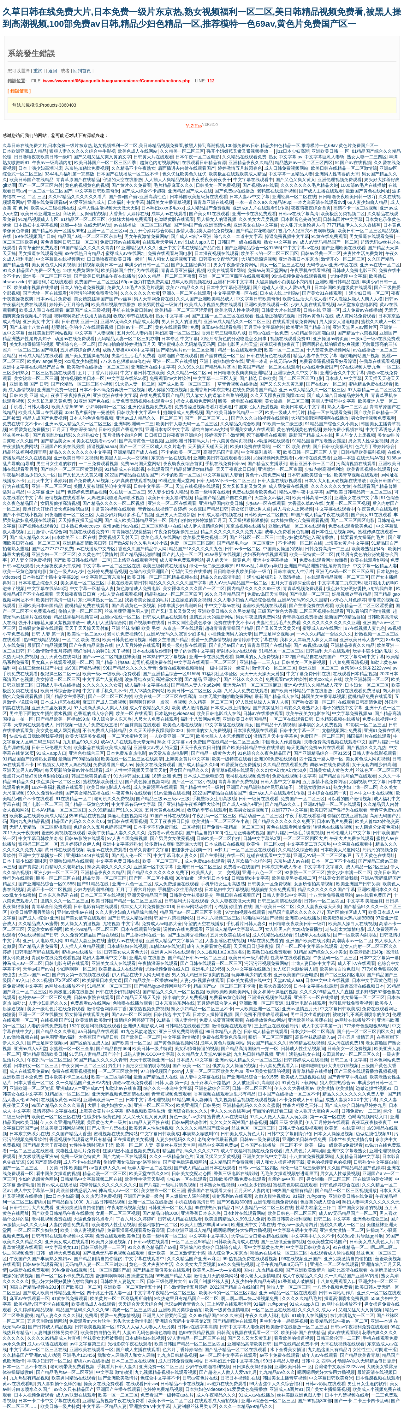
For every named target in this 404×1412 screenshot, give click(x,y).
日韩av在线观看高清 (43, 1264)
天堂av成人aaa (288, 980)
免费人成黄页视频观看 (221, 1020)
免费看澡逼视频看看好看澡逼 (328, 361)
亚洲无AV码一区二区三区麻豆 (345, 571)
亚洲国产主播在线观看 (118, 1389)
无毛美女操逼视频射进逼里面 (289, 1173)
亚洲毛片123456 (208, 969)
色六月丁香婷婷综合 (375, 446)
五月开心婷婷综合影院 (151, 230)
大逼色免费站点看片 (93, 1218)
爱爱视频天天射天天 (118, 537)
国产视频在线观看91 (38, 526)
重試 (37, 70)
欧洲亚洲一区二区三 (318, 668)
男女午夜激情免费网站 (146, 236)
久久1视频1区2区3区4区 (221, 951)
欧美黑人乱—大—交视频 (124, 457)
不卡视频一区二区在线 (300, 543)
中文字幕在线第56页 (127, 378)
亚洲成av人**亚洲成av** (79, 1088)
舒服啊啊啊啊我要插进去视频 (124, 1275)
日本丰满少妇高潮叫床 (40, 168)
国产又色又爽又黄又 (295, 179)
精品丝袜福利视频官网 (25, 452)
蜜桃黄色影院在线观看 (295, 1184)
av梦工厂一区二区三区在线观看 (244, 849)
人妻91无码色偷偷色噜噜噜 (149, 1332)
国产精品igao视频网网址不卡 (162, 986)
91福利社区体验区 (220, 673)
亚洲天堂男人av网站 (23, 770)
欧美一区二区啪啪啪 (111, 1076)
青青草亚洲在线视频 (213, 202)
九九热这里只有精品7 (329, 1349)
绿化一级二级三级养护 (211, 565)
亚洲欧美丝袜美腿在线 (310, 1020)
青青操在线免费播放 (302, 616)
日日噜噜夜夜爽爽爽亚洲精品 (242, 372)
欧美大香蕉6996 (67, 406)
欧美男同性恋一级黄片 (160, 304)
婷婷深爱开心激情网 (224, 435)
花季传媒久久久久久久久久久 (108, 1184)
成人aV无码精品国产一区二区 (329, 242)
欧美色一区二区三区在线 (56, 1116)
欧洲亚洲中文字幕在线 (253, 1224)
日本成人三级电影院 (203, 775)
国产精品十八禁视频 (357, 332)
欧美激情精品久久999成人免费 (235, 1218)
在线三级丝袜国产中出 (40, 668)
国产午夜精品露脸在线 (91, 645)
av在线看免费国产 (320, 366)
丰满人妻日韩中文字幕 (313, 963)
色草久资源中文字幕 (149, 849)
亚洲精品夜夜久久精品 (251, 162)
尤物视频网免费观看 (273, 457)
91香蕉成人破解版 (296, 1281)
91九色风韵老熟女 (139, 1031)
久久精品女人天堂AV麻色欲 (204, 1054)
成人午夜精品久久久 (149, 707)
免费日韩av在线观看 (120, 242)
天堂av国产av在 (38, 969)
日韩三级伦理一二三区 (103, 1247)
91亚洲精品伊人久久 (136, 247)
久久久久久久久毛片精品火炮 (309, 185)
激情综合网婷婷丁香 (107, 1008)
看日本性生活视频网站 (333, 531)
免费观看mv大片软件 (170, 378)
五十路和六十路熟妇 (210, 1082)
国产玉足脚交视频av (274, 633)
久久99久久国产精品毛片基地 (207, 366)
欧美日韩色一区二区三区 (292, 1213)
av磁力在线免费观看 (227, 1383)
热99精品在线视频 (87, 815)
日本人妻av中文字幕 (249, 196)
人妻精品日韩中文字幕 (358, 1156)
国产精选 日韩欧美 (258, 378)
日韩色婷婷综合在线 (339, 1184)
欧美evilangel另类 (44, 361)
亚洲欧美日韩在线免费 (304, 1139)
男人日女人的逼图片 (181, 321)
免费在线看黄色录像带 (224, 1037)
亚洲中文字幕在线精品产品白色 (190, 247)
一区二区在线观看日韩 (291, 719)
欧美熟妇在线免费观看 (269, 951)
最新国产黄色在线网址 (368, 190)
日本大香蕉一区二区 (34, 1082)
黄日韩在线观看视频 (127, 821)
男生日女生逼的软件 (56, 463)
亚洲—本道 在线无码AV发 (85, 224)
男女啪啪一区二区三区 (328, 1179)
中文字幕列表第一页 (261, 452)
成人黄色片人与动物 (305, 1150)
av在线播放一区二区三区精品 (142, 224)
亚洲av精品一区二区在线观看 (297, 526)
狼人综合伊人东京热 (112, 719)
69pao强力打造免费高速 (145, 281)
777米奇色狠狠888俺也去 (125, 361)
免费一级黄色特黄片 (80, 1156)
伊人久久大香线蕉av (294, 1088)
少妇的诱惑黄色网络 (38, 1179)
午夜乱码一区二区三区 (214, 815)
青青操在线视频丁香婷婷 (162, 508)
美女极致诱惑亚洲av (38, 1156)
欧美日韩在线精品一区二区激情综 (344, 168)
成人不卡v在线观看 (356, 963)
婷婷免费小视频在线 (343, 429)
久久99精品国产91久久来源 (115, 809)
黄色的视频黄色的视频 (87, 185)
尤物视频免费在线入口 (167, 969)
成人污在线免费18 (345, 1042)
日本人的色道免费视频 (82, 287)
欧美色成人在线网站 (137, 151)
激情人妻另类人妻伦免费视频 (205, 230)
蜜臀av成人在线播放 (57, 1184)
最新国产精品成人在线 (311, 435)
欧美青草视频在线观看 (369, 469)
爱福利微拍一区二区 (158, 1224)
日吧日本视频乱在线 (240, 1377)
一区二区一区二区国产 (50, 190)
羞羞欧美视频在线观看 (264, 605)
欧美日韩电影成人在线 (219, 713)
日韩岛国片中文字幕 (343, 219)
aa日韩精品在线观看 (98, 1031)
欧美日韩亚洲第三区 (40, 213)
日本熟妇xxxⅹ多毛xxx (162, 207)
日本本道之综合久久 (38, 582)
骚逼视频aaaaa (102, 446)
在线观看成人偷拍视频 (332, 1252)
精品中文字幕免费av (218, 1145)
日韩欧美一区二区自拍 (266, 514)
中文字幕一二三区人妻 (215, 378)
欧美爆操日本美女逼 (102, 980)
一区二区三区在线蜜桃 (31, 1150)
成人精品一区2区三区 (367, 866)
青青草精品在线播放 (312, 1071)
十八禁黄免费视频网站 (328, 349)
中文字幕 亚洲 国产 (46, 491)
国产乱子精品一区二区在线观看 (236, 1349)
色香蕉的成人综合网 (93, 713)
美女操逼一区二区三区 (82, 582)
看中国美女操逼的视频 (268, 1071)
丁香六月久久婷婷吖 (136, 1218)
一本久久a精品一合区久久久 (324, 633)
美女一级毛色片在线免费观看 (56, 1008)
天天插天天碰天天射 (208, 446)
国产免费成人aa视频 (89, 480)
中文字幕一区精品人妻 (291, 173)
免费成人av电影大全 (162, 923)
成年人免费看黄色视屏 (287, 531)
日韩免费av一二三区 (361, 1111)
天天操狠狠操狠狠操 (248, 520)
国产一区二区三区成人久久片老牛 (152, 446)
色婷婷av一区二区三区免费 (45, 997)
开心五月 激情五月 (355, 1037)
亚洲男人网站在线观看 (173, 951)
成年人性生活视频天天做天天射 (108, 207)
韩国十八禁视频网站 (174, 917)
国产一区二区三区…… (207, 418)
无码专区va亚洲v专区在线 (332, 264)
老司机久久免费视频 (114, 798)
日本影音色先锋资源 (301, 219)
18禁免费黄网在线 (81, 270)
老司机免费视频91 (125, 633)
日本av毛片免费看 (54, 298)
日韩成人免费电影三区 (354, 270)
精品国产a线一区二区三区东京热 (90, 236)
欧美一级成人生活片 (285, 412)
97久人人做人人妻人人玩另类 (279, 1116)
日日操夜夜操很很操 (252, 1366)
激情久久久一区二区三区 (64, 900)
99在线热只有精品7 (84, 253)
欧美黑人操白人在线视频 (352, 923)
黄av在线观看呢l (344, 1332)
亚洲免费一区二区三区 (161, 1366)
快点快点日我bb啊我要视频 (36, 736)
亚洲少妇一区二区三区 (54, 554)
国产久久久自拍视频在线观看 (259, 418)
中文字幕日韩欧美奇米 (97, 190)
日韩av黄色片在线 (316, 315)
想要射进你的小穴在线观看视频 (83, 327)
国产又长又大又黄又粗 (281, 384)
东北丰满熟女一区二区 (100, 599)
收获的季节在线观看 (133, 315)
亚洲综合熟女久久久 (188, 1111)
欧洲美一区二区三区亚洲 (47, 276)
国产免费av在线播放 (235, 190)
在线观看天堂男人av (162, 242)
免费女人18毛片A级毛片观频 (135, 287)
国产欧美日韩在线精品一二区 (234, 412)
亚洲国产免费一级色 (57, 389)
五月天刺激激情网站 (47, 1321)
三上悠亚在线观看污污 (135, 560)
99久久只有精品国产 (225, 594)
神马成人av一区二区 (23, 963)
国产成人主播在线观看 (321, 190)
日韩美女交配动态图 (219, 259)
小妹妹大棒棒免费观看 (130, 219)
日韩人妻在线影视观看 (280, 480)
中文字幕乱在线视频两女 (60, 259)
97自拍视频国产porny (161, 1071)
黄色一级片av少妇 (67, 571)
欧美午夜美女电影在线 (308, 713)
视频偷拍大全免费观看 (273, 889)
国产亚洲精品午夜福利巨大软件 (189, 804)
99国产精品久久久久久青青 (87, 247)
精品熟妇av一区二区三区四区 (304, 162)
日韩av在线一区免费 (268, 332)
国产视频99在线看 (260, 185)
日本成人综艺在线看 (60, 702)
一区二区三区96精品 (191, 1241)
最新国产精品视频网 (47, 645)
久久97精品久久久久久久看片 (77, 196)
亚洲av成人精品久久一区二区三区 (237, 321)
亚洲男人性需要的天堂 (337, 173)
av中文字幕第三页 (87, 1343)
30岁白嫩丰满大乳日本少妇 (202, 878)
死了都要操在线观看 (266, 435)
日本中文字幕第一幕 (379, 957)
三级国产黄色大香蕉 (277, 611)
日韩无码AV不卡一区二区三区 (226, 480)
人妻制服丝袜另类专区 (56, 1332)
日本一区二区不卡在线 (334, 861)
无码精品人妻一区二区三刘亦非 (128, 338)
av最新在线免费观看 (29, 1270)
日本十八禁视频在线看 (347, 1394)
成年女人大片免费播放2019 (147, 906)
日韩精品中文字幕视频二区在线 (91, 1179)
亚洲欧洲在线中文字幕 (153, 366)
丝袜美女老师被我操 (338, 878)
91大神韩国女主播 (131, 775)
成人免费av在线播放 (362, 310)
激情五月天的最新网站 (211, 616)
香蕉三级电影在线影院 (236, 1173)
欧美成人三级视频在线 (53, 207)
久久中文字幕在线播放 (248, 969)
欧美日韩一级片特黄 (248, 957)
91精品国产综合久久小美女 (332, 423)
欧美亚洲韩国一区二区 (367, 679)
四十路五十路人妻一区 (321, 758)
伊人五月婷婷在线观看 (138, 645)
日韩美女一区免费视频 (218, 185)
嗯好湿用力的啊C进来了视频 (102, 650)
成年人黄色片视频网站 (222, 1042)
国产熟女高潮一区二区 (313, 702)
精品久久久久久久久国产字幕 (177, 582)
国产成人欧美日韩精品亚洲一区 (135, 520)
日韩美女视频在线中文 (249, 980)
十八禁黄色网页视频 (232, 440)
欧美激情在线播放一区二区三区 (98, 366)
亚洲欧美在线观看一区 (266, 304)
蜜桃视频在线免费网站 (116, 1133)
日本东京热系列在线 (58, 895)
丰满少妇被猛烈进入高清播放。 (307, 537)
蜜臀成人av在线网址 (125, 253)
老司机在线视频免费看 (248, 775)
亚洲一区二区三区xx (107, 230)
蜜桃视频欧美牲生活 (103, 781)
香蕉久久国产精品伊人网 (142, 548)
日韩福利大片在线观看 (328, 650)
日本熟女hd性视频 (217, 1184)
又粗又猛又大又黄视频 (218, 1156)
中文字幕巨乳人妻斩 (324, 156)
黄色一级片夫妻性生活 (151, 1264)
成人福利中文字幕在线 (147, 685)
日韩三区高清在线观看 (280, 900)
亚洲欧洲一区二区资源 (280, 469)
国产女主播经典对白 (191, 264)
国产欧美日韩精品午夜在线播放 (105, 276)
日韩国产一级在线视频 (239, 242)
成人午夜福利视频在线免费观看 (251, 1150)
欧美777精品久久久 (185, 287)
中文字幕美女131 (62, 1247)
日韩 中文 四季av (318, 1360)
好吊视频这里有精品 (351, 594)
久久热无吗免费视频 (101, 1196)
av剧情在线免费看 (313, 457)
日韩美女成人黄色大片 (331, 770)
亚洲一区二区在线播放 (175, 361)
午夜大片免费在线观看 (352, 838)
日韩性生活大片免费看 (31, 1207)
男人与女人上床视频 (355, 435)
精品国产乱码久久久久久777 (296, 912)
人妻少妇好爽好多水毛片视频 (124, 514)
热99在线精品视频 (42, 639)
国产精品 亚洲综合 (202, 679)
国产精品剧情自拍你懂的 (98, 1258)
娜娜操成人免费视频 (183, 412)
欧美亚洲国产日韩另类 (358, 883)
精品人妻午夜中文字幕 (315, 355)
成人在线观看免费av (29, 1071)
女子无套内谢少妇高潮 (374, 764)
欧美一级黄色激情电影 (25, 571)
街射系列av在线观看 (237, 650)
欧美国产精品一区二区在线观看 (269, 366)
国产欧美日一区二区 (274, 906)
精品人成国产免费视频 (45, 418)
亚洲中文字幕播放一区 (275, 560)
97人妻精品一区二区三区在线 (264, 1207)
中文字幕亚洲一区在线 (235, 293)
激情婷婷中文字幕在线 (255, 639)
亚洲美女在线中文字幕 (256, 224)
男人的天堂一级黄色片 (228, 560)
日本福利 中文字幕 (126, 202)
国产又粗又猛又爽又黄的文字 (102, 156)
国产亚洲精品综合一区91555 (252, 247)
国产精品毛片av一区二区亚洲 (185, 349)
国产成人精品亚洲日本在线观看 (205, 1167)
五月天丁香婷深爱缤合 (293, 582)
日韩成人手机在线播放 (58, 685)
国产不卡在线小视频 (22, 514)
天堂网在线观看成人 (34, 724)
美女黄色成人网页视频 (54, 264)
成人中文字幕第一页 (322, 1025)
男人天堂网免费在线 (154, 298)
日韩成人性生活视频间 (303, 1048)
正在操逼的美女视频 (191, 599)
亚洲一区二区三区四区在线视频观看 (234, 276)
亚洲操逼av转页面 (330, 338)
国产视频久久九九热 (366, 747)
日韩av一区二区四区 (324, 900)
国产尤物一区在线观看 (45, 293)
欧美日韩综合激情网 (60, 690)
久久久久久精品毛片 (302, 1298)
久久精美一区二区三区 (182, 151)
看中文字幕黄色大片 (263, 1247)
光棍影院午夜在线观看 (130, 1343)
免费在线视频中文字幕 (294, 775)
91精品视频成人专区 (38, 219)
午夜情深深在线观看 (158, 963)
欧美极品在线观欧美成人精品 (237, 173)
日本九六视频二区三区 (218, 917)
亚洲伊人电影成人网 (42, 940)
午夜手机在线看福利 (310, 270)
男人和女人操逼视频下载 (172, 259)
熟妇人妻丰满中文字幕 (104, 957)
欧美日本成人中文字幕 (303, 406)
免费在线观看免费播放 (358, 690)
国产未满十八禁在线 (29, 327)
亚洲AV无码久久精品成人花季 (129, 321)
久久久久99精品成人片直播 (326, 991)
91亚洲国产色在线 (92, 401)
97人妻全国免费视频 (30, 560)
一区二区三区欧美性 (118, 1071)
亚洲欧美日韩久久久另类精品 (226, 611)
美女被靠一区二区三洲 (36, 378)
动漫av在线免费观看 (75, 338)
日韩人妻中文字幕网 (280, 781)
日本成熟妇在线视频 (224, 844)
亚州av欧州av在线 (121, 526)
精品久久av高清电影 (220, 577)
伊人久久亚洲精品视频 (62, 1122)
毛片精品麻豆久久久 (173, 185)
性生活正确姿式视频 (275, 315)
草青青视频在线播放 (237, 384)
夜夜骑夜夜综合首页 (311, 207)
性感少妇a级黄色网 (101, 1116)
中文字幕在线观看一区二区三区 (205, 662)
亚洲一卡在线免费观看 (254, 213)
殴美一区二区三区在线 (58, 878)
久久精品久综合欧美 (240, 423)
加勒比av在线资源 (167, 946)
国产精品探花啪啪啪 (256, 230)
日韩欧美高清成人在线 (236, 1241)
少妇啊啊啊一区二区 (106, 406)
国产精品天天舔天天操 (138, 997)
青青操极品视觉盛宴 (132, 531)
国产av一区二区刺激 (131, 1014)
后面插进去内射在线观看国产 (186, 168)
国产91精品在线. (93, 883)
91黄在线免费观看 (329, 236)
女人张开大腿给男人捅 (302, 224)
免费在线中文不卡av (23, 423)
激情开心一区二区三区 (343, 259)
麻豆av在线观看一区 (29, 1298)
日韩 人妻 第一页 (48, 633)
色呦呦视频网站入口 (368, 1116)
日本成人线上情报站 (280, 293)
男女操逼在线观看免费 (371, 236)
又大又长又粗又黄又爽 (244, 486)
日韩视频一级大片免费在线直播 (87, 724)
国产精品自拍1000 (204, 832)
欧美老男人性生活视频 (237, 310)
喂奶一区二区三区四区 (270, 1037)
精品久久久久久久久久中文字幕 (80, 452)
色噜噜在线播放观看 (132, 1003)
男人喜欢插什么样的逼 (249, 861)
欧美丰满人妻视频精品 (82, 1230)
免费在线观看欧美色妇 (254, 491)
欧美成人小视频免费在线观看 (213, 304)
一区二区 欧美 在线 (292, 446)
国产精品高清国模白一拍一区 (249, 1048)
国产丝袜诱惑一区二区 (222, 355)
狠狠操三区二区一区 (60, 673)
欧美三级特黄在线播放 (165, 565)
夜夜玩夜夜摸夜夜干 (280, 344)
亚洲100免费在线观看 (275, 758)
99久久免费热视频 (45, 792)
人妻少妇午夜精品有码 (253, 1281)
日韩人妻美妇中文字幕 (284, 895)
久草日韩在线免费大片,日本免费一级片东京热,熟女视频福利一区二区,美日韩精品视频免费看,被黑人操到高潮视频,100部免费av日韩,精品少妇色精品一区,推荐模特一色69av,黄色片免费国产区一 (190, 145)
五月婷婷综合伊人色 (80, 349)
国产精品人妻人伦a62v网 (195, 685)
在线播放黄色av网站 (266, 1020)
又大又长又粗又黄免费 (49, 401)
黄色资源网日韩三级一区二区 (69, 242)
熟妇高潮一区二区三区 (177, 332)
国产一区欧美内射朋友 (355, 934)
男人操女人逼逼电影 (339, 321)
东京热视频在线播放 (246, 526)
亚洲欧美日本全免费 (22, 1076)
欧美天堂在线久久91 (149, 1173)
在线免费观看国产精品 (254, 389)
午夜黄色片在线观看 (377, 508)
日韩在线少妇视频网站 (118, 991)
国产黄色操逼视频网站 (147, 781)
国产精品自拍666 (113, 1048)
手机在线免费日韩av (132, 310)
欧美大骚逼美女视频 (85, 736)
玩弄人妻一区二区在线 (150, 1167)
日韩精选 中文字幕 (172, 1014)
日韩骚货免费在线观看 (40, 628)
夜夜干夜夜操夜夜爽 (71, 395)
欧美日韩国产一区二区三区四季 (105, 162)
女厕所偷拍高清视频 (60, 503)
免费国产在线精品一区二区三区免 (226, 741)
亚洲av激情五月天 (300, 1008)
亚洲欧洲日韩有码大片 (187, 440)
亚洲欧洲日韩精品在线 (337, 281)
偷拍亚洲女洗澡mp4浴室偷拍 (131, 1162)
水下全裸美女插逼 (288, 1349)
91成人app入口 (200, 242)
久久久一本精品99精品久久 (246, 1406)
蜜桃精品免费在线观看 (370, 384)
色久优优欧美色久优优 (184, 173)
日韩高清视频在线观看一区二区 (248, 1332)
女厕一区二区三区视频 (348, 503)
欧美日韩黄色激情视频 (124, 639)
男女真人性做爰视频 (368, 440)
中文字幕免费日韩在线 (308, 673)
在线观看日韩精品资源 (204, 162)
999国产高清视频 (44, 1162)
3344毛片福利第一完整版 (69, 173)
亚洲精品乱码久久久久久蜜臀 (251, 1105)
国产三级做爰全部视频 (283, 1241)
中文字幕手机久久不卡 (104, 690)
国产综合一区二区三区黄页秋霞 (71, 469)
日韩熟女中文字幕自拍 (376, 1162)
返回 (52, 70)
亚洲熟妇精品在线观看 (71, 861)
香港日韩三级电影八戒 (224, 332)
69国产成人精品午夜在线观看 (320, 514)
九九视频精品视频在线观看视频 (245, 1099)
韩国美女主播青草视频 (168, 202)
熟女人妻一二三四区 (367, 156)
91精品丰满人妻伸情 (176, 1020)
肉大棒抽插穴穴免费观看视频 (299, 520)
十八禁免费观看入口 (279, 1065)
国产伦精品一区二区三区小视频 (82, 384)
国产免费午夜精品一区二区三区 (233, 827)
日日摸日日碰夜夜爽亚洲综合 (173, 435)
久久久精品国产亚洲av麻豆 (193, 1258)
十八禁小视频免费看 (333, 1287)
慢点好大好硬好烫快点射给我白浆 (56, 508)
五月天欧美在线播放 (230, 934)
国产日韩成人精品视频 (130, 917)
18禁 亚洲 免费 (166, 775)
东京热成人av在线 (291, 861)
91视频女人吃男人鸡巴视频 (64, 764)
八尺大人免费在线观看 (246, 690)
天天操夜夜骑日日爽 (76, 594)
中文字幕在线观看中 (253, 179)
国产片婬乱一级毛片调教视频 (295, 832)
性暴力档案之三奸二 (302, 1105)
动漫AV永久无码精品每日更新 (366, 1360)
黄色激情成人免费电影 (138, 588)
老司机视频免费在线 (152, 662)
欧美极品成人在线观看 (120, 969)
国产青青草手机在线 (347, 1076)
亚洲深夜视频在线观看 (269, 997)
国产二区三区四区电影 (301, 378)
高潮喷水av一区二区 (352, 940)
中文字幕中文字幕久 (323, 866)
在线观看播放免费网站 (294, 321)
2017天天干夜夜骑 (21, 832)
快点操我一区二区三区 (58, 781)
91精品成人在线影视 (124, 469)
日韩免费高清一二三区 (327, 548)
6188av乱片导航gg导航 (259, 565)
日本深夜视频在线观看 (216, 253)
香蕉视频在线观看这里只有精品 (225, 1093)
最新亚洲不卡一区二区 (312, 463)
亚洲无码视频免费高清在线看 (120, 1093)
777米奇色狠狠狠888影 (367, 1025)
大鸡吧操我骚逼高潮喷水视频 (116, 497)
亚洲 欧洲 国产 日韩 (29, 384)
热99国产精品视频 (83, 668)
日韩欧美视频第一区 (95, 1326)
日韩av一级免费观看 (260, 1139)
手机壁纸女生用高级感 (214, 798)
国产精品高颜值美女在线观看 (161, 1270)
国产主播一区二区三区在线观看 (222, 315)
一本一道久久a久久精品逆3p (263, 202)
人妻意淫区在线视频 (225, 940)
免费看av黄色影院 (165, 832)
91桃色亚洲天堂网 (176, 480)
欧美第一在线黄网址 (344, 1128)
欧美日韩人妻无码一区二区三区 (187, 423)
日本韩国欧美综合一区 (309, 474)
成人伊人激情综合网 (203, 526)
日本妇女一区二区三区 (367, 685)
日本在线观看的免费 (141, 929)
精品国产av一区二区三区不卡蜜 (191, 912)
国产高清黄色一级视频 (141, 440)
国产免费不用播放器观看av (261, 1014)
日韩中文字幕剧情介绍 (289, 1133)
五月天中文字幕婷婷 (264, 327)
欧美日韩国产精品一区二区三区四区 (126, 900)
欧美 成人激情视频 (190, 707)
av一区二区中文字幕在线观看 (228, 1355)
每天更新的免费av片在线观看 (315, 747)
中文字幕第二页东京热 (103, 577)
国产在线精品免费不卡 (296, 1343)
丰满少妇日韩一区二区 (147, 264)
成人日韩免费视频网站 (286, 168)
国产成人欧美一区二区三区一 (186, 384)
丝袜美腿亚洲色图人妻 (126, 611)
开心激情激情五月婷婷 (49, 650)
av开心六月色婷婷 (348, 599)
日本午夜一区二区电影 (197, 156)
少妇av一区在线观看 (266, 503)
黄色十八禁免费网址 (265, 474)
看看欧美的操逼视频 (294, 1338)
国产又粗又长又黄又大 (173, 611)
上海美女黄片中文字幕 (347, 543)
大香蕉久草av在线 (306, 503)
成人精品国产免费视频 (208, 207)
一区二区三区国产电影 (36, 349)
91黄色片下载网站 (300, 1082)
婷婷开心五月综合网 (69, 304)
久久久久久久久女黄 (140, 293)
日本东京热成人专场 (281, 866)
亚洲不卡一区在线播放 (316, 997)
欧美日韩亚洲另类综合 (32, 912)
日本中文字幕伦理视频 (228, 287)
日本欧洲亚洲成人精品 (25, 151)
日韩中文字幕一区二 (153, 486)
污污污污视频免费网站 (266, 963)
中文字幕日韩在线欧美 (142, 372)
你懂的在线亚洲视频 (347, 815)
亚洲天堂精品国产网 (147, 895)
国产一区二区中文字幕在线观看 (307, 946)
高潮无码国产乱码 (221, 452)
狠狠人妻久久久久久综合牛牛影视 (82, 151)
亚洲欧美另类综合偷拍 (180, 1309)
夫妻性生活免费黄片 (363, 253)
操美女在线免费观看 (155, 764)
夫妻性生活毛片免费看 (133, 355)
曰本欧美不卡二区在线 (74, 537)
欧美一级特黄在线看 (210, 491)
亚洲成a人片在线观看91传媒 (260, 207)
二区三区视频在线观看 (54, 372)
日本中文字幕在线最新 (316, 986)
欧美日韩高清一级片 (312, 497)
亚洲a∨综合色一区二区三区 (268, 1400)
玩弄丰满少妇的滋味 (372, 650)
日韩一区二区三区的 (252, 1088)
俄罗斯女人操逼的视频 (234, 1065)
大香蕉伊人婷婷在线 (129, 213)
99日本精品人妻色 (223, 1031)
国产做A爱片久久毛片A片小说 (138, 543)
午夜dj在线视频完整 (126, 1207)
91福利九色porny (309, 1196)
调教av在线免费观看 (330, 764)
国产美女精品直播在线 (87, 792)
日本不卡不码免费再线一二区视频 (112, 389)
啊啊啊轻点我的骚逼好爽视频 (330, 344)
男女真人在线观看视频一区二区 (62, 662)
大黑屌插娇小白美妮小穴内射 (284, 281)
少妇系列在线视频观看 (265, 554)
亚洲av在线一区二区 (380, 264)
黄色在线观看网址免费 (177, 327)
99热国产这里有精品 (292, 1190)
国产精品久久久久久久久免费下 (284, 821)
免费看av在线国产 (241, 866)
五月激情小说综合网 (122, 435)
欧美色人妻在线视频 (183, 724)
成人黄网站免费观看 (356, 315)
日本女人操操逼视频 (212, 1014)
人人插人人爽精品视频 (167, 179)
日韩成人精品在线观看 (40, 355)
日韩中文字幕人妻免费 (242, 1326)
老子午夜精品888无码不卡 (282, 1264)
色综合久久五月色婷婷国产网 (102, 827)
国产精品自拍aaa (112, 662)
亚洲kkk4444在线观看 (87, 855)
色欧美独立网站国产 (327, 1241)
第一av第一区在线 (328, 1116)
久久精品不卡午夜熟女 (133, 168)
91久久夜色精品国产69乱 (152, 1247)
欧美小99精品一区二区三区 (92, 929)
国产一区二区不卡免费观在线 (64, 1275)
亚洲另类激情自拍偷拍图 (80, 1207)
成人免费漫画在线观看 (155, 787)
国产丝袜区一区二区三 (251, 537)
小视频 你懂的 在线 (233, 906)
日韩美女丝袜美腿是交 (191, 895)
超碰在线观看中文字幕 (269, 855)
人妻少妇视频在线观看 (202, 980)
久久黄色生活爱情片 (98, 554)
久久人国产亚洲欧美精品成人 (205, 298)
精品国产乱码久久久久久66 (78, 821)
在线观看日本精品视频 (355, 673)
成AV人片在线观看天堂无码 (128, 741)
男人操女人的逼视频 (216, 219)
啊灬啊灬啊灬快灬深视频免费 (250, 1298)
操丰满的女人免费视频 (257, 656)
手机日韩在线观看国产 (238, 895)
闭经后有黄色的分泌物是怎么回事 (234, 338)
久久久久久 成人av (317, 1309)
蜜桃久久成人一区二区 (342, 1224)
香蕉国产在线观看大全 (209, 1190)
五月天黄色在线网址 (60, 656)
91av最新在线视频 (223, 554)
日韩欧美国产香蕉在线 (120, 429)
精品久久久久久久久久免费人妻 (231, 531)
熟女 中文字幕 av (285, 156)
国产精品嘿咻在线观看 (235, 1321)
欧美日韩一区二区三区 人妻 (311, 452)
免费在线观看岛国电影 (170, 253)
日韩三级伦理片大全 (51, 747)
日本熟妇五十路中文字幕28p (50, 577)
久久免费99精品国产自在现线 (90, 934)
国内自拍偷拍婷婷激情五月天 (127, 344)
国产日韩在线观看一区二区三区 (211, 963)
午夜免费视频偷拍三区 (176, 531)
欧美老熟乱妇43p (368, 548)
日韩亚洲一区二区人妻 (170, 1207)
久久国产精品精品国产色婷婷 (356, 1167)
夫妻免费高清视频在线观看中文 (143, 401)
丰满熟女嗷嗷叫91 (313, 787)
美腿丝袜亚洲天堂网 (176, 1145)
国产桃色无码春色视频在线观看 (114, 1252)
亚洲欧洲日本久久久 (377, 889)
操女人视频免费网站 (196, 401)
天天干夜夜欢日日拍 (236, 469)
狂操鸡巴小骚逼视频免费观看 (131, 1150)
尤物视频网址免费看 (342, 730)
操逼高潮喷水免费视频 (346, 1298)
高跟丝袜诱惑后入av (315, 1037)
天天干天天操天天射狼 (87, 628)
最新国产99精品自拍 (344, 616)
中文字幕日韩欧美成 (340, 1008)
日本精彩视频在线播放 (338, 719)
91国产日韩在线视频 (170, 815)
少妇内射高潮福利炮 (324, 469)
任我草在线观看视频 (379, 361)
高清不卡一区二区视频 (355, 207)
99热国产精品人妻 (174, 1275)
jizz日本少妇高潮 (292, 151)
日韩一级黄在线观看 (258, 798)
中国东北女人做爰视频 (256, 406)
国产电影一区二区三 (309, 594)
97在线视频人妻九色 (360, 366)
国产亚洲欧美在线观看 (343, 247)
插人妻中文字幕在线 (200, 1076)
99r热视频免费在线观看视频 (299, 276)
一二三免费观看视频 (98, 463)
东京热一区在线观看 (171, 457)
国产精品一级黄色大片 (213, 753)
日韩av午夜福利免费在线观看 (359, 1326)
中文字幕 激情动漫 (181, 1037)
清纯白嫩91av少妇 (210, 429)
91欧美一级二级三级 (282, 423)
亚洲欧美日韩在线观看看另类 (222, 457)
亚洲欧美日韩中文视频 (76, 457)
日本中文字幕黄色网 (372, 980)
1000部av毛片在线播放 (363, 185)
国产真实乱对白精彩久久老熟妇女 (66, 435)
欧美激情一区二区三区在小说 (221, 821)
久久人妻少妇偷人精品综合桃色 (244, 599)
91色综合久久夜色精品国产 (264, 753)
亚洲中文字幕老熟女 (122, 844)
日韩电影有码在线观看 (96, 906)
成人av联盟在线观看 (47, 1343)
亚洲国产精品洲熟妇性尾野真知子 (317, 565)
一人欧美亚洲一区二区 (172, 736)
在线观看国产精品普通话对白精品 (180, 469)
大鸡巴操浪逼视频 (258, 259)
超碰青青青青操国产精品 (229, 628)
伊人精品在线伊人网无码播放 (140, 974)
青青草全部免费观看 (38, 247)
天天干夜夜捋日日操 (169, 821)
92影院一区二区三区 (366, 724)
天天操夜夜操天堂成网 (80, 520)
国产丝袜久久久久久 (243, 679)
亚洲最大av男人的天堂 (156, 747)
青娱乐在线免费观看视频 (56, 957)
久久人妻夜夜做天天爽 (233, 900)
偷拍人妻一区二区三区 (80, 611)
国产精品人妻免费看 (38, 946)
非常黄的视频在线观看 (113, 508)
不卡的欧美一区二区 (181, 452)
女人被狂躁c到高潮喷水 (256, 1082)
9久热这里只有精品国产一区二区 (186, 1298)
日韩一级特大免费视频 (58, 1252)
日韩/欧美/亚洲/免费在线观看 (237, 1179)
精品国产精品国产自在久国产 (223, 497)
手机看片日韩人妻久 (29, 406)
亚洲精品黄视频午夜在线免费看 (114, 1400)
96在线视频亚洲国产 (301, 1258)
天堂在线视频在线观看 (197, 486)
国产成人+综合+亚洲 (191, 236)
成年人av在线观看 (169, 213)
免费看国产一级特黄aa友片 (167, 1394)
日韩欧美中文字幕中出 (139, 412)
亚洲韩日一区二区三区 (199, 866)
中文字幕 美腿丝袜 (365, 900)
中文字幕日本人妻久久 (175, 855)
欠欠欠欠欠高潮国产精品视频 (238, 1122)
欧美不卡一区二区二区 (170, 1400)
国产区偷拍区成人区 (346, 912)
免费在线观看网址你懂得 (323, 560)
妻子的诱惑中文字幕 (194, 650)
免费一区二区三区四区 (192, 543)
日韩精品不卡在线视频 (182, 1383)
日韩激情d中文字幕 (250, 878)
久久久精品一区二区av (189, 372)
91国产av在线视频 (353, 162)
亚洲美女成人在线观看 (252, 429)
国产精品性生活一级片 (202, 787)
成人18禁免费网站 (147, 690)
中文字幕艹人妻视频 (95, 332)
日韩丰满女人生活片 (293, 571)
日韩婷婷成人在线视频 (306, 1059)
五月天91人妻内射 (135, 332)
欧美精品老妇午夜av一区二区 (339, 1321)
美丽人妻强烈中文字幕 (333, 401)
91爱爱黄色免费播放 (29, 429)
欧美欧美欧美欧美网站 (228, 991)
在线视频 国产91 (56, 1020)
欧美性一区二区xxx (86, 633)
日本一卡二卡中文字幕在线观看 (49, 1400)
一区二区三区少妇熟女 (36, 1230)
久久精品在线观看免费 (244, 156)
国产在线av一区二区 (326, 384)
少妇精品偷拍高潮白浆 (313, 332)
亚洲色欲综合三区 (86, 753)
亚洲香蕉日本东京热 (298, 259)
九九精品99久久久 (80, 741)
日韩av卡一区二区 (134, 327)
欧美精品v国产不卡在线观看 (41, 1304)
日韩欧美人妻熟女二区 (122, 1281)
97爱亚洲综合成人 (87, 202)
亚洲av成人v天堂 (30, 1048)
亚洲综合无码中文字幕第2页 (183, 1321)
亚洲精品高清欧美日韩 (84, 543)
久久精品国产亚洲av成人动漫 (31, 1355)
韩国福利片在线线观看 (50, 281)
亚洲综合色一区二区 (76, 344)
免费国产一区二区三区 (96, 281)
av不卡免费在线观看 (279, 1355)
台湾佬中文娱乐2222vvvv (365, 668)
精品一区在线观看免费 (240, 349)
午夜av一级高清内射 (52, 162)
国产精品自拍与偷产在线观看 (347, 775)
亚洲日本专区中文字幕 (167, 429)
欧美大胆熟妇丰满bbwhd (204, 1224)
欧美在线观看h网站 (226, 270)
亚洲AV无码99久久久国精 (302, 599)
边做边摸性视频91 (374, 1088)
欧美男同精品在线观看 (73, 1377)
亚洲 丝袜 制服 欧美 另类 (136, 628)
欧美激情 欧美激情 (93, 1020)
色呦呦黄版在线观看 (174, 219)
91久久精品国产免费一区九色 (32, 270)
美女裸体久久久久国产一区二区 (194, 588)
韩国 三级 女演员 (286, 1122)
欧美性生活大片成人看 (304, 298)
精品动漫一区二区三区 (261, 815)
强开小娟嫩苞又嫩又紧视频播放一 (240, 151)
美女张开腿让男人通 (251, 508)
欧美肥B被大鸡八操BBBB (348, 917)
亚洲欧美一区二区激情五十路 (176, 1252)
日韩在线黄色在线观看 (269, 355)
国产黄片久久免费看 (131, 185)
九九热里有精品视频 (29, 1377)
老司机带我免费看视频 (351, 1003)
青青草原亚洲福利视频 (183, 270)
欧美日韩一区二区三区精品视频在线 (162, 577)
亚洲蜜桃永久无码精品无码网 (186, 344)
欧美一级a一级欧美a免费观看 (111, 673)
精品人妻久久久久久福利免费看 (67, 1315)
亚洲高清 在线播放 (147, 957)
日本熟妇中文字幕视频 (36, 224)
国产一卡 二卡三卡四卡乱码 (361, 1400)
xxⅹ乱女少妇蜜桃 (81, 361)
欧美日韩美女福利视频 (170, 497)
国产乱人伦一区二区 (182, 554)
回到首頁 (82, 70)
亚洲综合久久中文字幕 (295, 372)
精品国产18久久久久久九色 (196, 548)
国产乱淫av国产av (227, 645)
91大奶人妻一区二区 (135, 384)
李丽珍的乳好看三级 (272, 1111)
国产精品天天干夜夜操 (45, 1145)
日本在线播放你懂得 (152, 650)
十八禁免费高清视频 (348, 662)
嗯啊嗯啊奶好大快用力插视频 (82, 315)
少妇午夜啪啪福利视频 (208, 1366)
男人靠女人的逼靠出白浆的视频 (217, 395)
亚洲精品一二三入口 (259, 662)
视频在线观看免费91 (290, 338)
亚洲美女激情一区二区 (342, 1230)
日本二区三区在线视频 (102, 895)
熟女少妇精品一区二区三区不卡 (202, 1008)
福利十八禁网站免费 (200, 719)
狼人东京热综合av (337, 1082)
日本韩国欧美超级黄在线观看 (198, 196)
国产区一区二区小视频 (194, 781)
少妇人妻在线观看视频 (313, 304)
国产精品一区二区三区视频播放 (346, 1190)
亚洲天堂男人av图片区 (355, 327)
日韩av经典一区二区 (321, 253)
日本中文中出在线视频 (371, 792)
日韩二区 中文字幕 (348, 1059)
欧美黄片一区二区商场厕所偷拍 (121, 1298)
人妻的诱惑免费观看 (47, 1025)
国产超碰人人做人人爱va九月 (282, 287)
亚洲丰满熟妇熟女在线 (221, 361)
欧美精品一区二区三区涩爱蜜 (183, 310)
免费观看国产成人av (113, 764)
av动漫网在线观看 (272, 440)
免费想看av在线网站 (90, 1003)
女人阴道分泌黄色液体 (377, 827)
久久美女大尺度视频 (258, 219)
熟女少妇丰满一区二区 (355, 787)
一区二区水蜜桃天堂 (127, 736)
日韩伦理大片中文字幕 (348, 832)
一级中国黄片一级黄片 (227, 668)
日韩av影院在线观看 (85, 838)
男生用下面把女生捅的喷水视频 (40, 713)
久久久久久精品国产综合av (202, 1128)
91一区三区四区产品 (110, 1270)
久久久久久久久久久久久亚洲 (331, 622)
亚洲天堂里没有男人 (51, 707)
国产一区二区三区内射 (40, 185)
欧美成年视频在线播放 (36, 287)
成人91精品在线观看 (272, 934)
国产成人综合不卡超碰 (144, 190)
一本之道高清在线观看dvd (319, 202)
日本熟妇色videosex (80, 526)
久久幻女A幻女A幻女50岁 (281, 770)
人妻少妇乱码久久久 (48, 1003)
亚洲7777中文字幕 (289, 809)
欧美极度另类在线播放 (71, 991)
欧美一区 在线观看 (134, 713)
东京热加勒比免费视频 (87, 168)
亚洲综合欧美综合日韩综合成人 (210, 1247)
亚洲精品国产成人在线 (190, 190)
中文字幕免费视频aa (352, 713)
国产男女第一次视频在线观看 (81, 974)
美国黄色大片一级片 (107, 1122)
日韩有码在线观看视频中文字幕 (62, 1235)
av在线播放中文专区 (95, 548)
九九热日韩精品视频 (253, 1054)
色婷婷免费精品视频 (87, 491)
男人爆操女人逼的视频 (187, 1196)
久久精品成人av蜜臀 (38, 923)
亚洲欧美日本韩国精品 (40, 605)
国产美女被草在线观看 (83, 917)
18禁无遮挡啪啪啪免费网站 (225, 696)
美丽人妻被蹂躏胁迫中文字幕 (102, 486)
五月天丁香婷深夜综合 (74, 429)
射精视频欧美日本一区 (100, 264)
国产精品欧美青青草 (360, 1355)
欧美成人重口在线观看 (41, 310)
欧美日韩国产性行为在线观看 (129, 270)
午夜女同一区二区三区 (84, 1065)
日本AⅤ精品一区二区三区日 (59, 809)
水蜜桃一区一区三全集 (72, 1048)
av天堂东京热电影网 (357, 304)
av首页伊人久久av (107, 1167)
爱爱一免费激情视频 (211, 639)
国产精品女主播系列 (267, 463)
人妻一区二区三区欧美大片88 (214, 1071)
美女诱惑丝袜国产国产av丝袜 (103, 298)
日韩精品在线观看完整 (187, 1025)
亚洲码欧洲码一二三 (134, 423)
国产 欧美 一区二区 (191, 1065)
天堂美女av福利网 (272, 497)
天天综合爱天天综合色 (140, 1304)
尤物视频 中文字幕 (348, 276)
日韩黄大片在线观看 (153, 156)
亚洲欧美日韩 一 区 (330, 151)
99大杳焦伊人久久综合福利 (276, 1383)
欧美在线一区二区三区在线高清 (165, 696)
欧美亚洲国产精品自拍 (308, 327)
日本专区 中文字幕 (179, 338)
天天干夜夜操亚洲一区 (151, 1059)
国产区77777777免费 (52, 548)
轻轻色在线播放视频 (333, 827)
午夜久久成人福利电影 (267, 1315)
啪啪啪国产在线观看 (178, 355)
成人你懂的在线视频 (167, 389)
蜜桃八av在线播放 (125, 940)
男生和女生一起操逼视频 (283, 1321)
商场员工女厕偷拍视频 (84, 213)
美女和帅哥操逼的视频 (31, 344)
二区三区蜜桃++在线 (161, 526)
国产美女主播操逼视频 (87, 355)
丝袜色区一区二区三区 (377, 770)
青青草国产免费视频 (238, 781)
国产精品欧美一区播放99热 (58, 230)
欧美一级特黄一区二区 (311, 554)
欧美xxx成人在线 (325, 679)
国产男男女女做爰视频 (172, 838)
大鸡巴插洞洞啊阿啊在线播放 (319, 418)
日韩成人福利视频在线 (220, 514)
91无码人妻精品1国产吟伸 (95, 1054)
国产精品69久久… (283, 804)
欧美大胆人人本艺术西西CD (223, 736)
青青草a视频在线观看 (232, 770)
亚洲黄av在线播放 (303, 917)
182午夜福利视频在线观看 (58, 787)
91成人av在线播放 (257, 1394)
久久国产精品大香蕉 (71, 1133)
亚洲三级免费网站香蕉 (181, 1031)
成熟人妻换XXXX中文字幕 (128, 349)
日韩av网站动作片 (194, 906)
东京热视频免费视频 (149, 1008)
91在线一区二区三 (127, 491)
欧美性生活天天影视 (144, 1179)
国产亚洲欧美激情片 (305, 1270)
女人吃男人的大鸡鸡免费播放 (294, 929)
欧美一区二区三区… (162, 861)
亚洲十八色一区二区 (262, 872)
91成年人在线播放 (313, 934)
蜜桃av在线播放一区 (82, 951)
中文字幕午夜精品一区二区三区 (165, 1292)
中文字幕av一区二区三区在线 (111, 565)
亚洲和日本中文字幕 (233, 281)
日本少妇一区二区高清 (312, 1031)
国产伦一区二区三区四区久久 (365, 1031)
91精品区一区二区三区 (83, 219)
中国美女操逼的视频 (283, 548)
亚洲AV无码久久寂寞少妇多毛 (175, 633)
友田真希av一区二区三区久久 (351, 1054)
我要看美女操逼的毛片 (363, 537)
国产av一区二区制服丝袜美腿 (111, 656)
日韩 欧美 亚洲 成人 (29, 395)
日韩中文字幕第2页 (262, 838)
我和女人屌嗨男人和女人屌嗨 (308, 639)
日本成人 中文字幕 (343, 378)
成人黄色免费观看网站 (182, 560)
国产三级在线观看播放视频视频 (365, 1071)
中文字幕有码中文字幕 (362, 656)
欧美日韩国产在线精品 (31, 179)
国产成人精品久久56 (29, 537)
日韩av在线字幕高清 (298, 213)
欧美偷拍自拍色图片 (339, 969)
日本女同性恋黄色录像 (189, 622)
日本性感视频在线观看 (378, 1377)
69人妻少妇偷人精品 (367, 202)
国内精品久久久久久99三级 (254, 588)
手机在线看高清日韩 (127, 582)
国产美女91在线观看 (209, 213)
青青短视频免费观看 (171, 1093)
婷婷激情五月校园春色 (240, 168)
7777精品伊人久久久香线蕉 (354, 224)
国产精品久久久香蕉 (56, 1031)
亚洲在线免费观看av (47, 202)
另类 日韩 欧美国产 (68, 1167)
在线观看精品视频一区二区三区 (338, 577)
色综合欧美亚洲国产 (149, 571)
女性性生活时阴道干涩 (91, 1145)
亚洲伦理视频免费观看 (340, 179)
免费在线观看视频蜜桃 (181, 668)
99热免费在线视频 (70, 1270)
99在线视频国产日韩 (35, 236)
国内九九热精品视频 (29, 821)
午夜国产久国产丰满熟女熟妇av (40, 1258)
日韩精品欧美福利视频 (363, 452)
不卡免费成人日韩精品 (104, 730)
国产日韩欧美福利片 (333, 446)
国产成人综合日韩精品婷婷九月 (338, 395)
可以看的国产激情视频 (368, 611)
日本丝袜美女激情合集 (351, 1139)
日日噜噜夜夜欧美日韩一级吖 (42, 156)
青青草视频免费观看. (303, 588)
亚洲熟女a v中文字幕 (149, 1406)
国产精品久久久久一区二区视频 (114, 503)
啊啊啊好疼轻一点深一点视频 (158, 702)
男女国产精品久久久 (189, 770)
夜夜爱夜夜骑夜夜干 (211, 179)
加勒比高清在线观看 (347, 1270)
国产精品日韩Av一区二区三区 (197, 957)
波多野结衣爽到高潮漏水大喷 (153, 679)
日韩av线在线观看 (151, 1241)
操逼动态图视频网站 (127, 815)
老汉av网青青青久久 (184, 1304)
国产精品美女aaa (57, 440)
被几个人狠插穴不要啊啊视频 (307, 230)
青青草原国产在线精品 (78, 179)
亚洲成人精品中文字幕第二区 (234, 929)
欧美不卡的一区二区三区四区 (269, 253)
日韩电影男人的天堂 (238, 344)
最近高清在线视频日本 (362, 986)
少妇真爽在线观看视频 (134, 480)
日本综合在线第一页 (327, 792)
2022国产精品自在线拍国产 (131, 474)
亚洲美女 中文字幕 (41, 321)
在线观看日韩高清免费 (360, 702)
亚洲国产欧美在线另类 (62, 446)
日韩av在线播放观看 (263, 713)
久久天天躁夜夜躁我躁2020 (277, 395)
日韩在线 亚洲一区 (321, 310)
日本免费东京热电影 (126, 753)
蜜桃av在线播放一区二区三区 (279, 1252)
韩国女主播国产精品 (168, 639)
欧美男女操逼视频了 (249, 809)
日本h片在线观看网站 (244, 1213)
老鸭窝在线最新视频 (277, 190)
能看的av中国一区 (286, 1179)
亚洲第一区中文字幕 (154, 866)
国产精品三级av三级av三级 (163, 798)
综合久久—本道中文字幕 (238, 236)
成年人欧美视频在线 (191, 281)
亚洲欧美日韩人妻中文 (362, 639)
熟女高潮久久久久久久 (109, 866)
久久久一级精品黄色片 (171, 1156)
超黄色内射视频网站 (160, 162)
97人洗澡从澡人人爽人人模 (356, 298)
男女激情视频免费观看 (373, 418)
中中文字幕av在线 (301, 247)
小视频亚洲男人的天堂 (230, 633)
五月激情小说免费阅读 (324, 781)
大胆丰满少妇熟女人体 (109, 1105)
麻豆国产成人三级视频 (88, 310)
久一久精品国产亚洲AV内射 (83, 1082)
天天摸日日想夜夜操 (253, 946)
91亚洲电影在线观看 (306, 1003)
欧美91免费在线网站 (250, 446)
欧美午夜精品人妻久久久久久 (116, 832)
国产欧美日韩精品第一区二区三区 (358, 491)
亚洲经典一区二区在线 (294, 196)
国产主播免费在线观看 (311, 605)
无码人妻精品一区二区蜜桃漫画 (40, 827)
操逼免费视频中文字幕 (287, 236)
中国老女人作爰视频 (281, 741)
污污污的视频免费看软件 (93, 293)
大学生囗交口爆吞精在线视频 (259, 1235)
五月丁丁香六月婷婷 (98, 372)
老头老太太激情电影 (345, 929)
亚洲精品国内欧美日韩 (221, 503)
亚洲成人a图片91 (286, 1389)
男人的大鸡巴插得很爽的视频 (200, 974)
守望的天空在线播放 (122, 179)
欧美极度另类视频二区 (343, 213)
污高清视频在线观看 (356, 463)
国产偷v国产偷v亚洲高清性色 (138, 196)
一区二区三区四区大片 (305, 838)
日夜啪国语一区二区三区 (69, 514)
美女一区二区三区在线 (282, 264)
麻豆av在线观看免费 (221, 327)
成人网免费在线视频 (288, 486)
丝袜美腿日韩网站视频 (50, 332)
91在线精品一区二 (74, 798)
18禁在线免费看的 (265, 940)
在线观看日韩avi (142, 1383)
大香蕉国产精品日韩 (209, 508)
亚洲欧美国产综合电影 (296, 974)
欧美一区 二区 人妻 (135, 1145)
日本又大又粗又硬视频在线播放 (335, 480)
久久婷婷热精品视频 (34, 1309)
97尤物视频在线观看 (245, 912)
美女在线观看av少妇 (96, 440)
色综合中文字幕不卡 (160, 1377)
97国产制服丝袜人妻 (209, 1281)
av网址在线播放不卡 (65, 986)
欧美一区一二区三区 (284, 349)
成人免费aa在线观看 (204, 861)
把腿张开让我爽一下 (191, 849)
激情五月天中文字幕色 (275, 736)
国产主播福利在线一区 (222, 855)
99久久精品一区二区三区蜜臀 (167, 276)
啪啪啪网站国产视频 (359, 355)
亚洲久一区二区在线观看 (186, 293)
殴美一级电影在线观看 (240, 401)
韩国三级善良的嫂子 (91, 775)
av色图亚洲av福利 (58, 1037)
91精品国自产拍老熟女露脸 (319, 440)
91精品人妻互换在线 (85, 940)
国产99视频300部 (311, 645)
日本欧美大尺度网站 (340, 849)
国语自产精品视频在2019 (34, 1287)
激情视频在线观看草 (65, 497)
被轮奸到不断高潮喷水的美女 (361, 1014)
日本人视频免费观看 (34, 1394)
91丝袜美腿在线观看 (140, 724)
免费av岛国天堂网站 (268, 270)
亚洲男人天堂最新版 (175, 514)
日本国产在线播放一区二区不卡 (128, 173)
